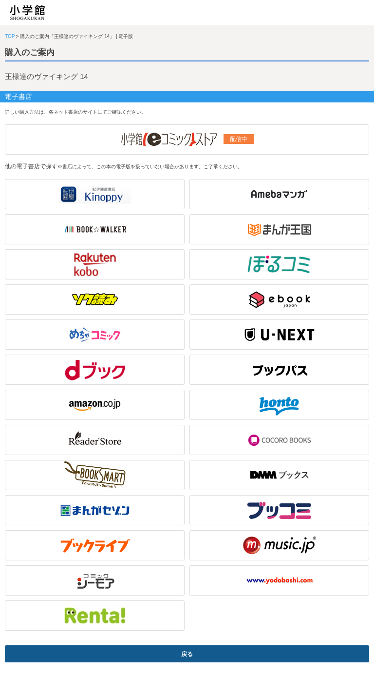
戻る (187, 654)
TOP (10, 36)
